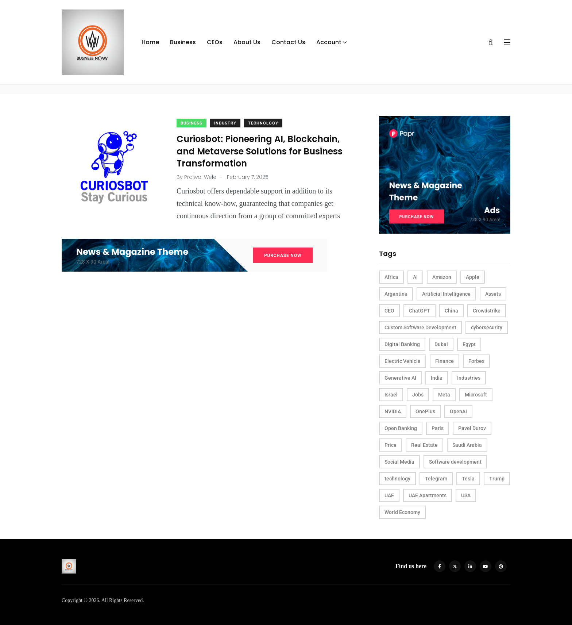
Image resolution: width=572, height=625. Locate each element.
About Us (246, 42)
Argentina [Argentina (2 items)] (395, 294)
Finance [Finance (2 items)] (444, 361)
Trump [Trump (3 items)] (497, 479)
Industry (225, 123)
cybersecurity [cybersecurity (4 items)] (486, 327)
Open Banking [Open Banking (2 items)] (400, 428)
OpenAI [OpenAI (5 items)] (458, 411)
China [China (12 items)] (451, 311)
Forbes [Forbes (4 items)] (476, 361)
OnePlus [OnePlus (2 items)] (425, 411)
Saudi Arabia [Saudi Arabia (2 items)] (467, 445)
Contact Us (288, 42)
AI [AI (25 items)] (415, 277)
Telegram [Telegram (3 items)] (436, 479)
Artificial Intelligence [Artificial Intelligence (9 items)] (446, 294)
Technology (263, 123)
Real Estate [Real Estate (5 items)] (424, 445)
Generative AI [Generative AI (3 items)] (400, 378)
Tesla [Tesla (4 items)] (468, 479)
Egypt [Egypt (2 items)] (469, 344)
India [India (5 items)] (436, 378)
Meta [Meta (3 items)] (444, 395)
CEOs (215, 42)
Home (150, 42)
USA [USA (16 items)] (466, 495)
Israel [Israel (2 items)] (391, 395)
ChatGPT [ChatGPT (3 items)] (419, 311)
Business (183, 42)
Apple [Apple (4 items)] (472, 277)
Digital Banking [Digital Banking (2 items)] (402, 344)
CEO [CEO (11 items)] (389, 311)
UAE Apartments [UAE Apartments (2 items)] (428, 495)
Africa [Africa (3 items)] (391, 277)
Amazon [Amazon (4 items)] (441, 277)
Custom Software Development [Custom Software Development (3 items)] (420, 327)
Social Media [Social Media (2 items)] (399, 462)
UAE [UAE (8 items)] (389, 495)
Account (328, 42)
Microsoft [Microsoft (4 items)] (476, 395)
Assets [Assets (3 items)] (493, 294)
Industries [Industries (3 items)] (468, 378)
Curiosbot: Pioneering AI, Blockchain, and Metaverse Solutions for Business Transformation (260, 151)
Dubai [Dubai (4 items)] (441, 344)
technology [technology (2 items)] (397, 479)
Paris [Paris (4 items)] (438, 428)
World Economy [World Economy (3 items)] (402, 512)
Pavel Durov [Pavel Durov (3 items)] (472, 428)
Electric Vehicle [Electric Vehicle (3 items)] (402, 361)
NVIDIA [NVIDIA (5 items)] (392, 411)
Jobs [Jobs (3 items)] (418, 395)
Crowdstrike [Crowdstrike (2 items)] (486, 311)
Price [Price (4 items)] (390, 445)
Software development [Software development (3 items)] (455, 462)
